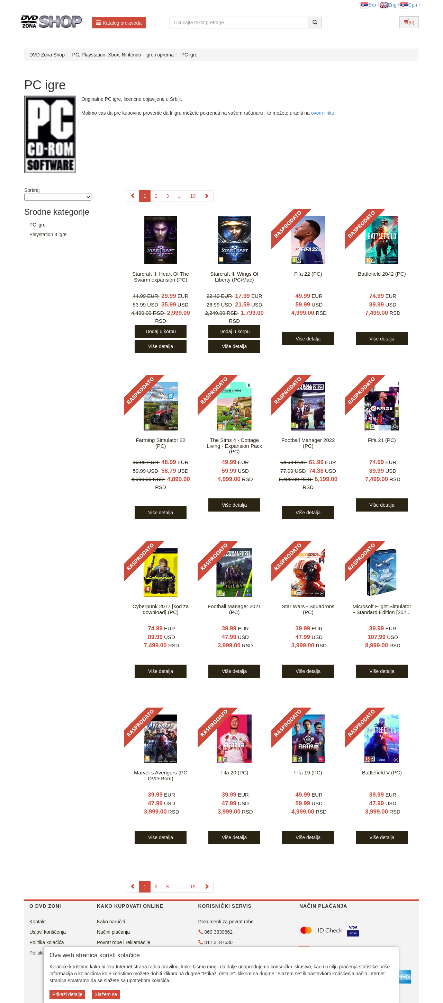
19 (193, 196)
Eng (388, 5)
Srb (368, 5)
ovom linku (322, 113)
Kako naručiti (111, 921)
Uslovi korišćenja (47, 932)
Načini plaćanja (113, 932)
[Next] (207, 196)
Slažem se (105, 994)
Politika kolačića (46, 942)
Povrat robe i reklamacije (123, 942)
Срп (408, 5)
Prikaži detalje (67, 994)
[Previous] (132, 196)
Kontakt (37, 921)
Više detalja (160, 346)
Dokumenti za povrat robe (226, 921)
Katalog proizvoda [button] (119, 23)
